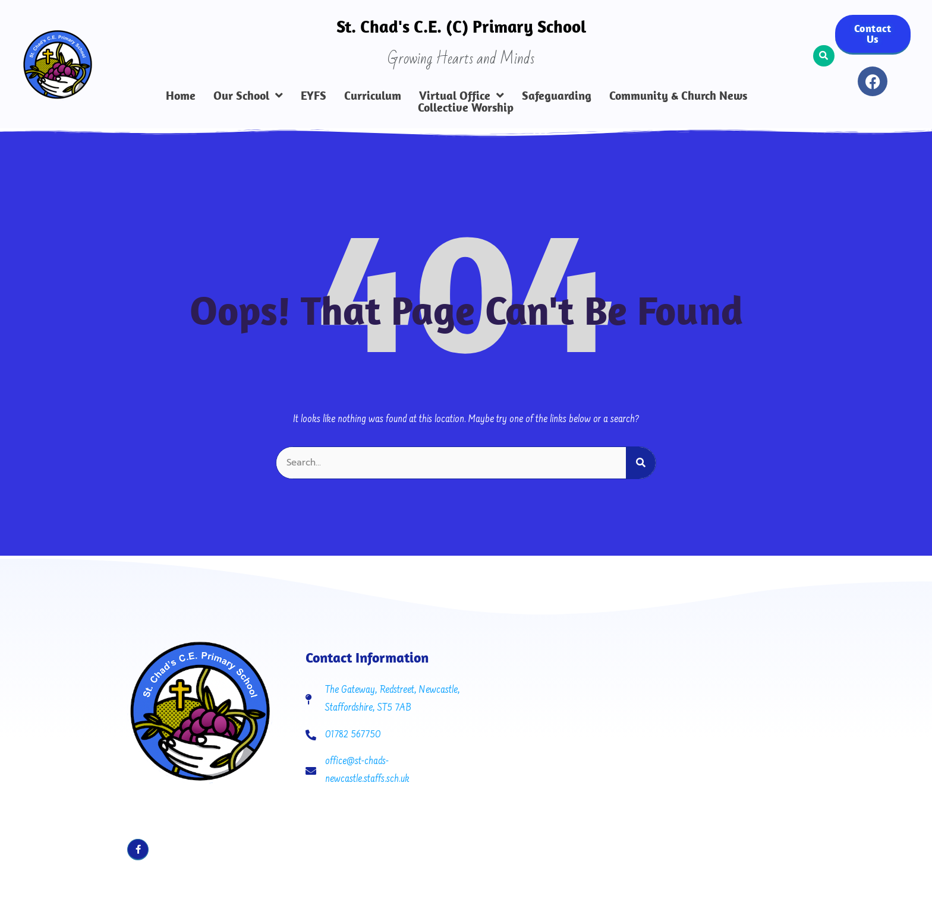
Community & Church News (678, 96)
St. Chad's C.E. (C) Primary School (461, 26)
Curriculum (372, 96)
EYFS (313, 96)
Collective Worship (466, 107)
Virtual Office (461, 96)
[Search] (641, 449)
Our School (248, 96)
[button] (824, 55)
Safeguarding (556, 96)
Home (181, 96)
